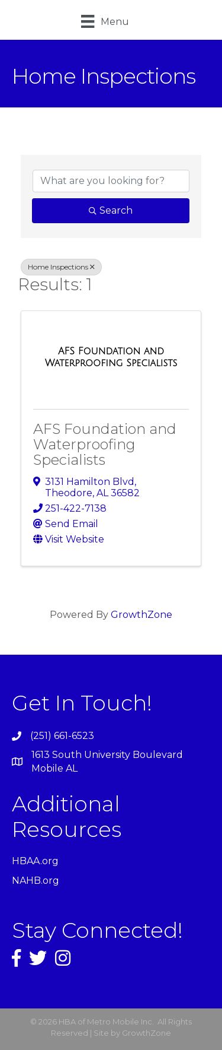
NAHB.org (35, 880)
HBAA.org (35, 861)
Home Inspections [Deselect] (61, 266)
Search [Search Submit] (111, 210)
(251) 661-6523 (62, 735)
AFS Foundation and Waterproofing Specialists (104, 444)
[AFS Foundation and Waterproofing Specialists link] (111, 357)
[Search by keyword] (111, 181)
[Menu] (104, 21)
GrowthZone (141, 614)
